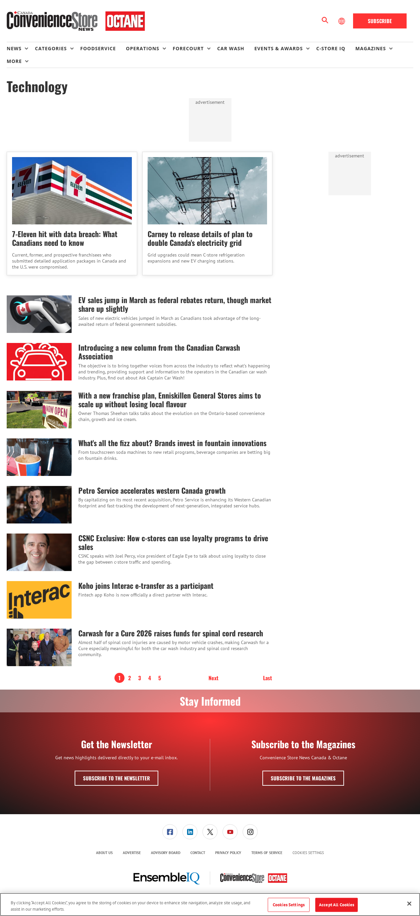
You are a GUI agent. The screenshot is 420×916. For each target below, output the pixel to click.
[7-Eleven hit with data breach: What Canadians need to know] (72, 190)
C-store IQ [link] (330, 48)
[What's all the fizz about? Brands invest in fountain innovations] (39, 457)
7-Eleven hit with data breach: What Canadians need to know (64, 238)
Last (267, 678)
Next (213, 678)
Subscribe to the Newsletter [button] (116, 778)
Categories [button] (51, 48)
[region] (210, 904)
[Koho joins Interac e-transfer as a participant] (39, 600)
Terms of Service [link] (266, 852)
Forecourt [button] (188, 48)
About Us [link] (104, 852)
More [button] (14, 61)
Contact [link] (197, 852)
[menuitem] (21, 48)
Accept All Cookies (336, 905)
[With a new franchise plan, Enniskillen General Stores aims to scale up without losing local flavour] (39, 409)
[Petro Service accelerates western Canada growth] (39, 504)
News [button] (14, 48)
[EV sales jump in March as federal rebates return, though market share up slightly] (39, 314)
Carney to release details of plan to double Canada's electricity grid (200, 238)
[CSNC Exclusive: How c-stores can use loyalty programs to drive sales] (39, 552)
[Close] (409, 903)
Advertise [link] (132, 852)
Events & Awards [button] (278, 48)
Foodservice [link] (98, 48)
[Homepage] (76, 21)
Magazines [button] (370, 48)
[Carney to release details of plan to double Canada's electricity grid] (207, 190)
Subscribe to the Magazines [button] (303, 778)
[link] (169, 831)
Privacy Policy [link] (228, 852)
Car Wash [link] (230, 48)
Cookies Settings (308, 853)
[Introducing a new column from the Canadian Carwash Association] (39, 362)
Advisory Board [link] (165, 852)
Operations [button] (142, 48)
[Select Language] (342, 21)
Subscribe (380, 20)
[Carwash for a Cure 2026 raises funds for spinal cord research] (39, 647)
